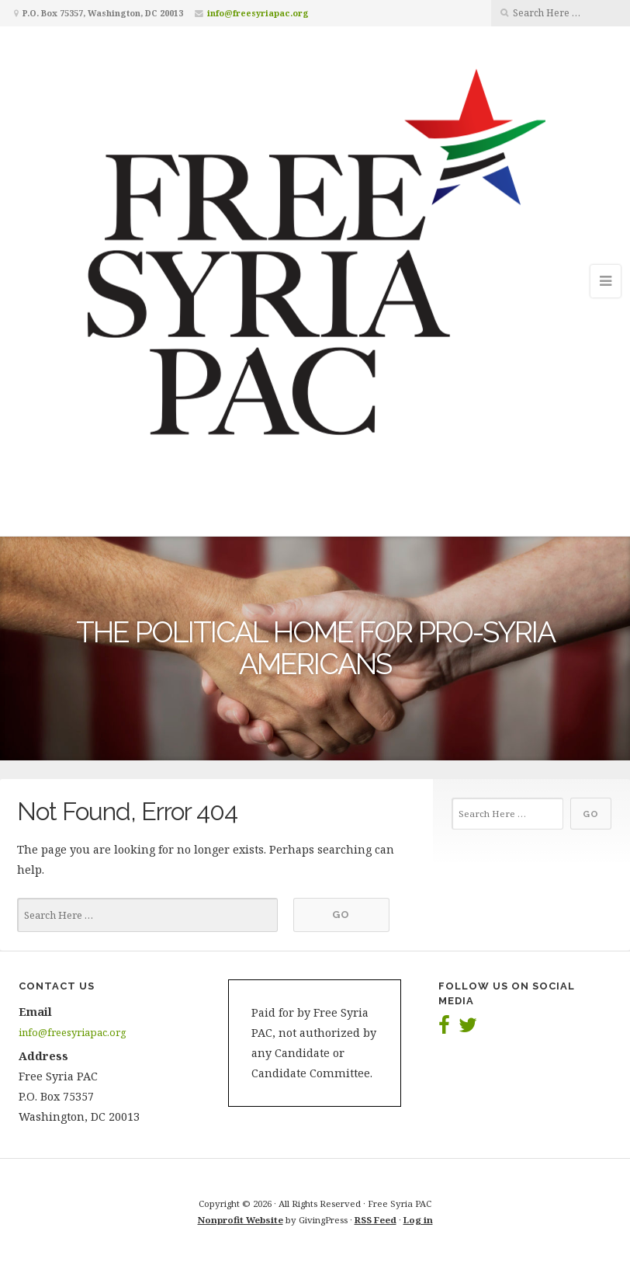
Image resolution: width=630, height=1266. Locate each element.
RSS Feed (375, 1220)
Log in (418, 1220)
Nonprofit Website (240, 1220)
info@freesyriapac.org (258, 13)
